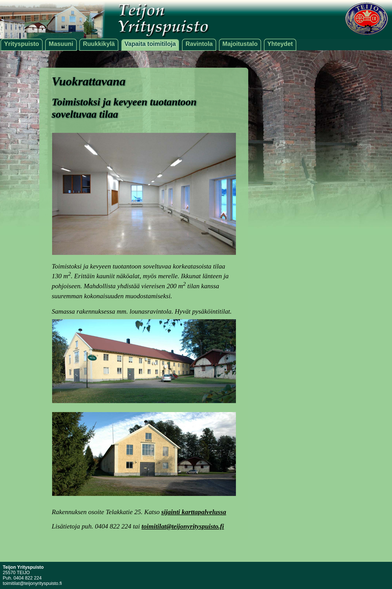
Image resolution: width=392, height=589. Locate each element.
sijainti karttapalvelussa (193, 512)
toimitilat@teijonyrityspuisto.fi (182, 526)
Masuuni (61, 44)
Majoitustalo (239, 44)
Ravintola (199, 44)
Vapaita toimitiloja (150, 44)
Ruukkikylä (99, 44)
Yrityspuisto (21, 44)
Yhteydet (280, 44)
